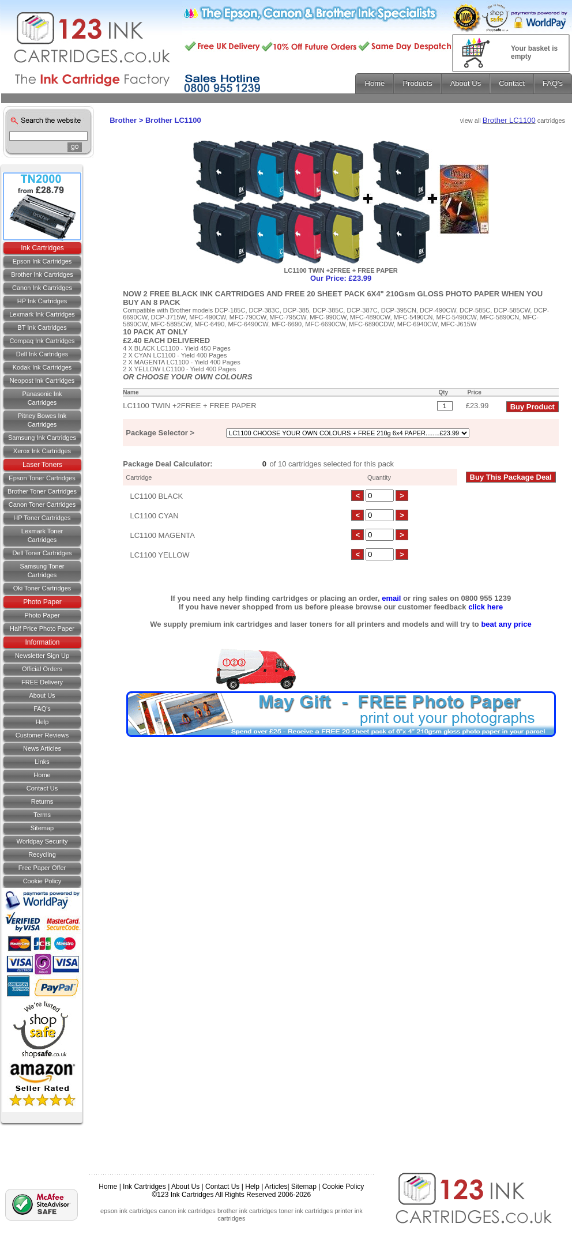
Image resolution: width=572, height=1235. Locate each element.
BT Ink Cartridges (41, 327)
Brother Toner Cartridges (42, 491)
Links (42, 761)
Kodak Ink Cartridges (42, 367)
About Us (42, 695)
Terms (42, 814)
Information (42, 642)
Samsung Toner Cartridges (42, 570)
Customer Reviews (42, 735)
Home (41, 774)
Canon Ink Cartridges (42, 287)
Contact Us (222, 1187)
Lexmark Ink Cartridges (42, 314)
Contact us (42, 788)
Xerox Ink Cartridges (42, 450)
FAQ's (42, 708)
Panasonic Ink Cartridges (42, 398)
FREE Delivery (42, 682)
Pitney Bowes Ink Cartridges (42, 420)
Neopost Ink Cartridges (42, 380)
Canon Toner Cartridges (42, 504)
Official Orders (42, 668)
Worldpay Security (41, 841)
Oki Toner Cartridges (42, 588)
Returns (42, 801)
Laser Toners (42, 465)
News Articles (42, 748)
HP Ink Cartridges (42, 301)
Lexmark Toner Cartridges (42, 535)
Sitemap (42, 827)
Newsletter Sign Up (42, 655)
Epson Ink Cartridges (42, 261)
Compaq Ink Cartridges (41, 340)
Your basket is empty (534, 52)
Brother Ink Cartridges (42, 274)
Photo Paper (42, 602)
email (391, 598)
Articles (276, 1187)
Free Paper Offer (42, 867)
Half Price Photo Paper (42, 628)
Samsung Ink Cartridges (42, 437)
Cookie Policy (42, 881)
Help (42, 721)
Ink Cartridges (42, 248)
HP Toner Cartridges (41, 517)
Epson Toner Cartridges (42, 478)
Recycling (42, 854)
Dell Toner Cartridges (42, 552)
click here (485, 607)
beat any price (506, 624)
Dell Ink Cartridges (42, 354)
